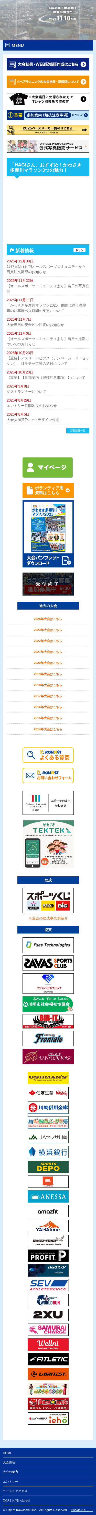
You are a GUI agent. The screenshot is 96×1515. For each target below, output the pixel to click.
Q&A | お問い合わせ (16, 1500)
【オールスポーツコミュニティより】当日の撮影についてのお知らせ (48, 341)
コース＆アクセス (15, 1491)
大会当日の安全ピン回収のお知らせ (35, 325)
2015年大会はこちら (48, 718)
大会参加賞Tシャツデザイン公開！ (35, 420)
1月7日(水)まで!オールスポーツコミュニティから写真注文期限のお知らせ (46, 269)
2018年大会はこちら (48, 685)
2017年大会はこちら (48, 696)
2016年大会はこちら (48, 707)
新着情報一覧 (78, 430)
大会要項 (9, 1462)
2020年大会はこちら (48, 663)
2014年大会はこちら (48, 729)
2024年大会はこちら (48, 619)
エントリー (10, 1481)
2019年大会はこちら (48, 674)
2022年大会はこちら (48, 641)
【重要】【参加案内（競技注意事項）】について (46, 377)
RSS (79, 250)
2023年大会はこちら (48, 630)
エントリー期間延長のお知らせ (32, 406)
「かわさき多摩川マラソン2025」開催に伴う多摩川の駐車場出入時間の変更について (46, 308)
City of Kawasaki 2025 (22, 1510)
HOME (7, 1453)
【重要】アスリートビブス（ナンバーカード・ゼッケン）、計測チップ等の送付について (48, 361)
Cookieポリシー (82, 1510)
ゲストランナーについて (26, 392)
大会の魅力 (10, 1472)
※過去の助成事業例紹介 (48, 918)
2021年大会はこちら (48, 652)
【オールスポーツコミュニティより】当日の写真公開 (48, 288)
